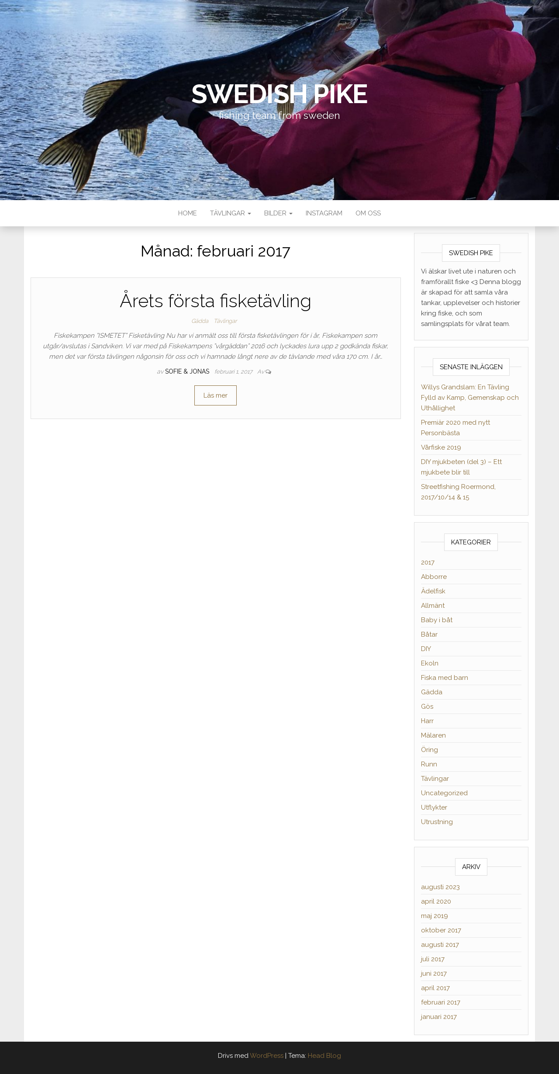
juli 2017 (433, 959)
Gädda (199, 321)
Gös (427, 706)
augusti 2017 (440, 945)
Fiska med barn (444, 678)
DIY (426, 649)
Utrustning (437, 822)
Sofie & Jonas (188, 371)
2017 (428, 562)
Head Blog (324, 1056)
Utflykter (434, 807)
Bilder (278, 213)
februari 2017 (440, 1002)
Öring (429, 750)
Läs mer (216, 395)
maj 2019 (434, 916)
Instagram (324, 213)
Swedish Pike (279, 94)
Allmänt (433, 606)
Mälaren (433, 735)
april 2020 (436, 901)
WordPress (266, 1056)
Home (187, 213)
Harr (427, 721)
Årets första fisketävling (215, 301)
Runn (429, 764)
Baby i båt (436, 620)
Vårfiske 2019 (441, 447)
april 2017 (435, 988)
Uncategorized (444, 793)
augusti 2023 (440, 887)
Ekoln (429, 663)
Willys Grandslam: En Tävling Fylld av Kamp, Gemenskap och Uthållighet (470, 397)
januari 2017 (439, 1017)
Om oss (368, 213)
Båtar (429, 634)
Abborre (434, 577)
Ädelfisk (433, 591)
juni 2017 (434, 973)
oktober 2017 (441, 930)
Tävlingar (230, 213)
